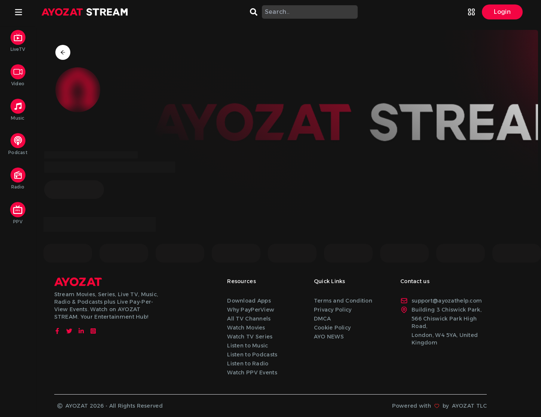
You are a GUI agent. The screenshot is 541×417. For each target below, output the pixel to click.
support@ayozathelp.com (441, 300)
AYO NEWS (329, 336)
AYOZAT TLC (469, 405)
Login (502, 11)
